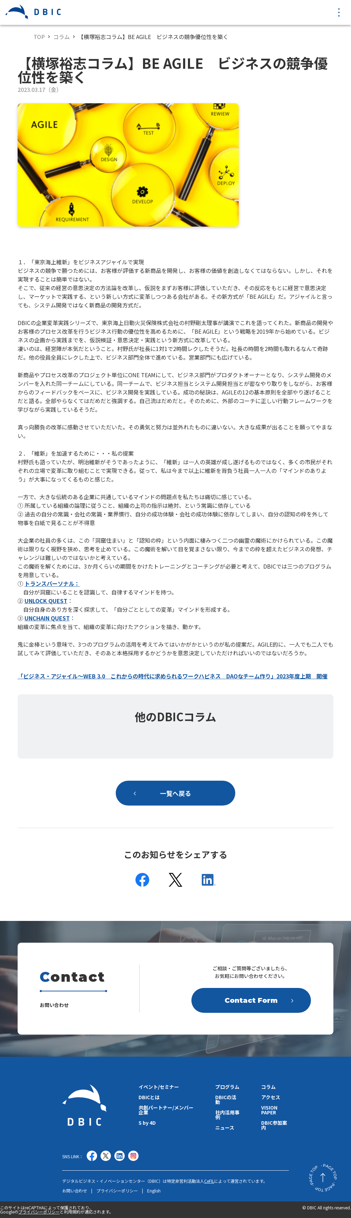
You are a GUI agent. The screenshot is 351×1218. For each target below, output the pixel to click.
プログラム (227, 1086)
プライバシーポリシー (117, 1191)
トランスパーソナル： (52, 583)
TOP (39, 36)
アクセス (270, 1097)
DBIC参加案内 (274, 1125)
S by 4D (147, 1122)
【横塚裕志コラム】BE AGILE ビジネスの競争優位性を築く (153, 36)
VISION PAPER (269, 1110)
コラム (61, 36)
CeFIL (209, 1181)
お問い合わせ (74, 1191)
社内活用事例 (227, 1115)
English (154, 1191)
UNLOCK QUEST (46, 601)
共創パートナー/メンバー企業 (166, 1110)
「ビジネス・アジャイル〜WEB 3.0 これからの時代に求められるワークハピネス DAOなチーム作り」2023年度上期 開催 (173, 676)
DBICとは (149, 1097)
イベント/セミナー (159, 1086)
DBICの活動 (225, 1099)
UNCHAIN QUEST (47, 618)
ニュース (224, 1127)
